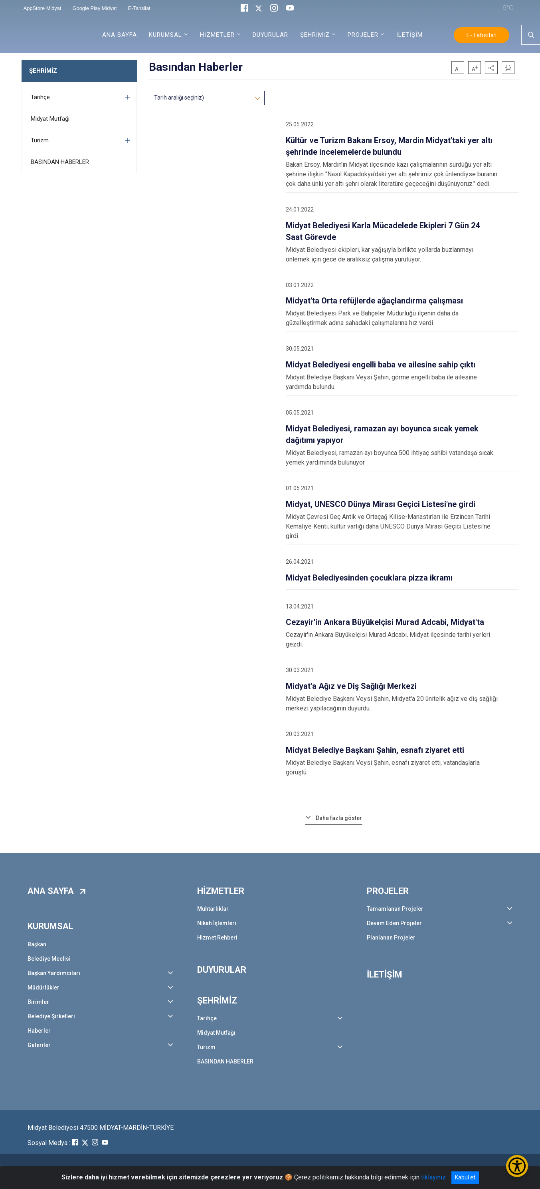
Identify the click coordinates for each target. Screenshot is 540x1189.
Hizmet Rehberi (217, 937)
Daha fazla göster (339, 818)
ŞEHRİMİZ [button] (315, 34)
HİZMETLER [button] (217, 34)
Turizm (40, 140)
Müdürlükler (43, 987)
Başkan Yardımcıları (54, 973)
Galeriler (39, 1045)
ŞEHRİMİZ (43, 70)
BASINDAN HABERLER (60, 162)
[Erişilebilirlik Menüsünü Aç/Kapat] (517, 1166)
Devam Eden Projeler (394, 923)
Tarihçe (40, 97)
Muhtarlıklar (213, 909)
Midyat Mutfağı (50, 118)
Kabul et (465, 1177)
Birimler (38, 1002)
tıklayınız (433, 1177)
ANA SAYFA (119, 34)
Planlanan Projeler (391, 937)
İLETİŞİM (409, 34)
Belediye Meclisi (49, 959)
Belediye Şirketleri (51, 1016)
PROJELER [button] (363, 34)
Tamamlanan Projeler (395, 909)
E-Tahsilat (481, 35)
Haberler (39, 1030)
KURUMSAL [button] (165, 34)
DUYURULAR (270, 34)
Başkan (37, 944)
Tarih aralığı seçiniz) (179, 97)
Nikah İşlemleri (216, 923)
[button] (491, 67)
